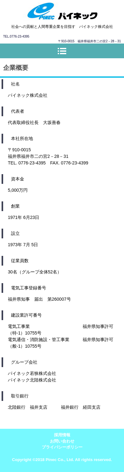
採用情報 (62, 435)
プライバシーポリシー (62, 447)
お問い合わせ (62, 441)
